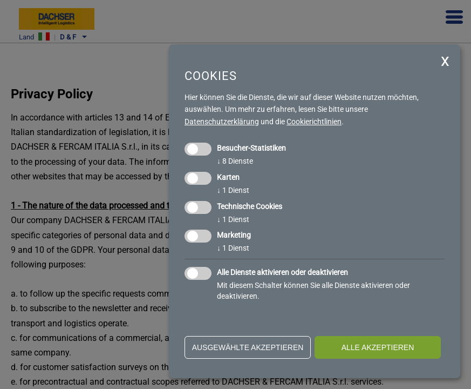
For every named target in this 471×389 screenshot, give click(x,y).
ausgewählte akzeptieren (248, 347)
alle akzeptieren (378, 347)
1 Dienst (233, 190)
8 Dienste (235, 161)
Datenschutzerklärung (222, 121)
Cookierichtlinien (314, 121)
